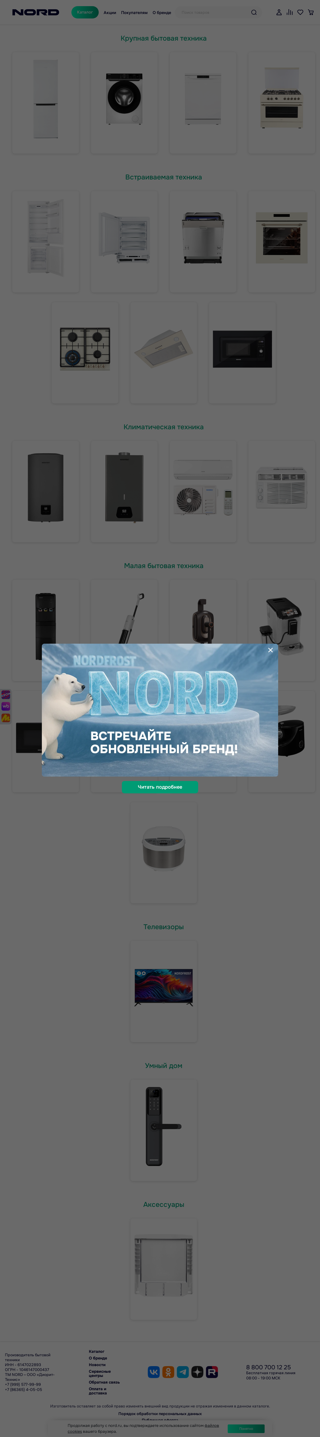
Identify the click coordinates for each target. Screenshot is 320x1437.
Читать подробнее (160, 787)
